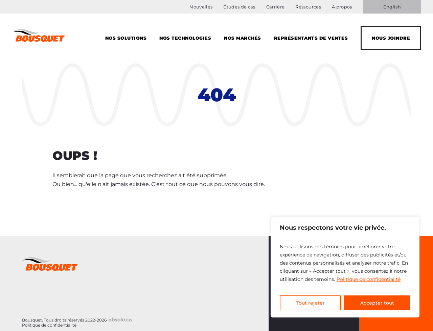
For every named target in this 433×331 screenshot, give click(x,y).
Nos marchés (242, 38)
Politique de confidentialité (369, 279)
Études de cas (239, 6)
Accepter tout (377, 303)
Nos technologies (185, 38)
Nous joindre (391, 38)
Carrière (275, 6)
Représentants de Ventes (311, 38)
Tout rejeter (310, 303)
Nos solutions (126, 38)
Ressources (308, 6)
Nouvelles (200, 6)
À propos (342, 6)
